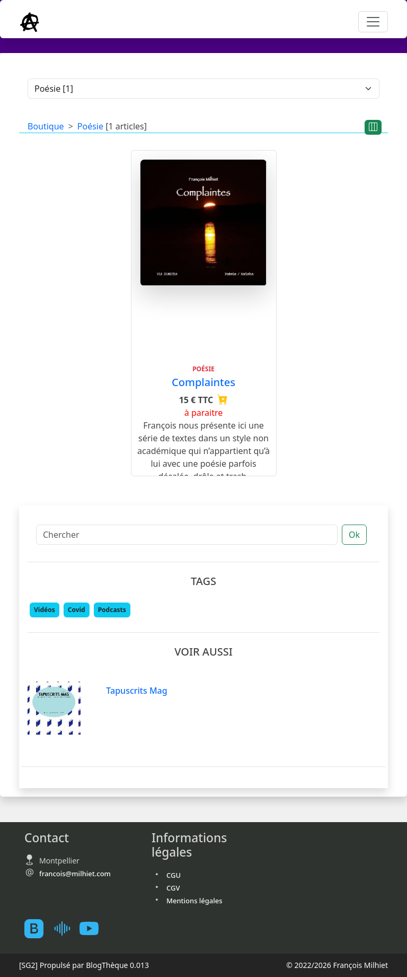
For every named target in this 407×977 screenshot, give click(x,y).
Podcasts (112, 609)
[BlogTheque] (38, 928)
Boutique (46, 126)
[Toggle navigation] (373, 21)
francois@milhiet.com (75, 873)
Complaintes (203, 382)
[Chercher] (187, 535)
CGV (173, 888)
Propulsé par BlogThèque (84, 965)
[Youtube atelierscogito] (93, 928)
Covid (76, 609)
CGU (173, 875)
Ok (354, 534)
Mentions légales (194, 900)
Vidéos (44, 609)
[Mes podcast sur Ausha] (65, 928)
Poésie (90, 126)
